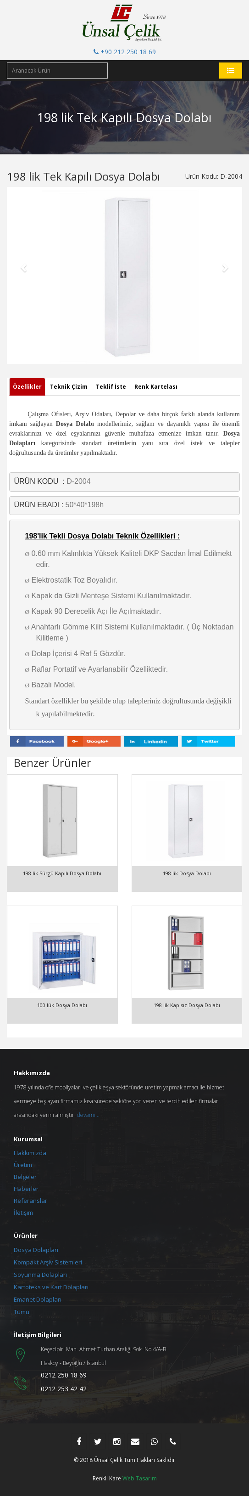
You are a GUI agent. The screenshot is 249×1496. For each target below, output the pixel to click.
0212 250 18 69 (64, 1375)
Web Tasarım (139, 1478)
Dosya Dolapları (36, 1250)
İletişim (23, 1212)
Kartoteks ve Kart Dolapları (51, 1287)
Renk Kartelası (155, 387)
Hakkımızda (30, 1153)
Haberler (26, 1188)
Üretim (23, 1165)
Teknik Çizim (69, 387)
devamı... (88, 1115)
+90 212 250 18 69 (125, 51)
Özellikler (27, 387)
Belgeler (25, 1177)
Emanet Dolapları (37, 1299)
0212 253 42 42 (64, 1388)
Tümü (21, 1312)
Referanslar (30, 1200)
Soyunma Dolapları (40, 1274)
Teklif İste (111, 387)
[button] (24, 267)
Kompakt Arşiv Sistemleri (48, 1262)
